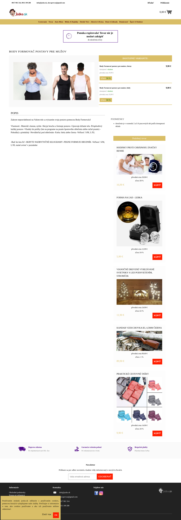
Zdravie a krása (97, 22)
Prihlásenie (164, 3)
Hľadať (151, 3)
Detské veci (84, 22)
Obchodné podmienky (17, 492)
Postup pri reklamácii (17, 495)
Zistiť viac (46, 514)
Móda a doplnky (71, 22)
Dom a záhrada (111, 22)
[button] (92, 60)
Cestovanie (42, 22)
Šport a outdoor (136, 22)
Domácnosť (123, 22)
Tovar (51, 22)
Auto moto (59, 22)
